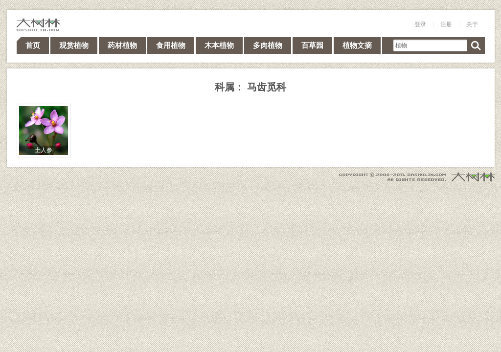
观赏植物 (74, 45)
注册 (446, 24)
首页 (32, 45)
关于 (472, 24)
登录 (420, 24)
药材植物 (122, 45)
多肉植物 (267, 45)
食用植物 (170, 45)
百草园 (312, 45)
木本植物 (219, 45)
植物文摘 (357, 45)
